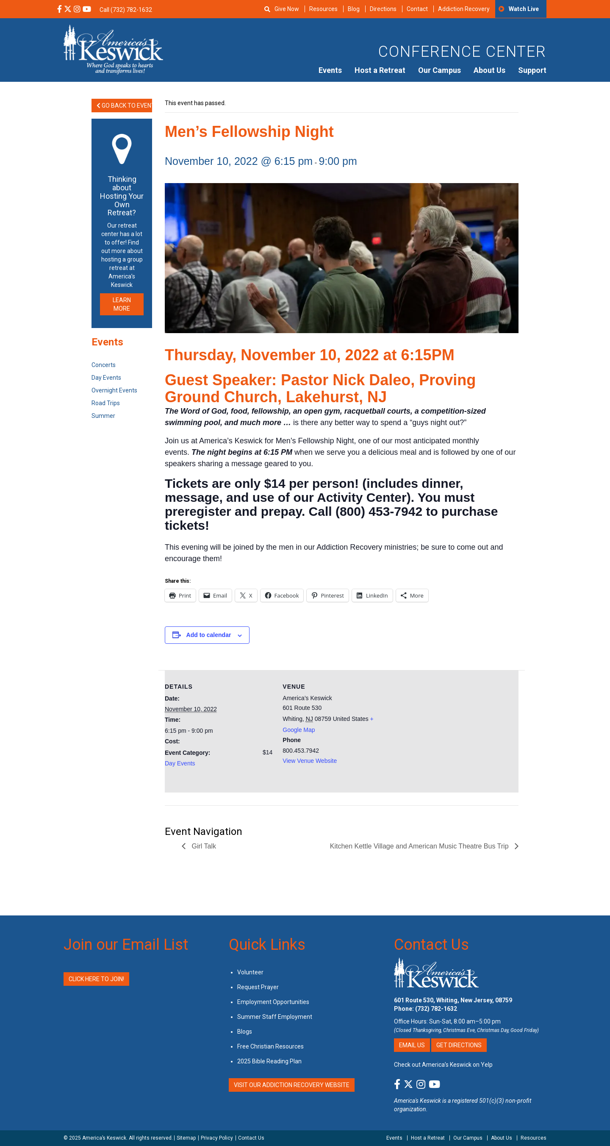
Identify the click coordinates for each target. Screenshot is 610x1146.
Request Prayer (258, 987)
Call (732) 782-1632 (126, 9)
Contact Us (431, 945)
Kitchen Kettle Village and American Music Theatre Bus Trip (420, 846)
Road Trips (106, 403)
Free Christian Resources (270, 1046)
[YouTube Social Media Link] (87, 9)
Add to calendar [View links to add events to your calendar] (208, 634)
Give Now (286, 9)
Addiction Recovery (464, 9)
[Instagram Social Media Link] (77, 9)
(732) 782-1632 (436, 1008)
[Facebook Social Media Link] (59, 9)
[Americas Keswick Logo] (113, 48)
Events (330, 70)
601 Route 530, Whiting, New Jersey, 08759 (453, 1000)
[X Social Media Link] (68, 9)
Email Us (412, 1045)
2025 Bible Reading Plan (269, 1061)
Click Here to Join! (96, 979)
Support (532, 70)
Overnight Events (114, 390)
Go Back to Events (124, 105)
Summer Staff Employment (274, 1016)
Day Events (180, 763)
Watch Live (524, 9)
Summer (103, 415)
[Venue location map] (445, 728)
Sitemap (186, 1138)
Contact (417, 9)
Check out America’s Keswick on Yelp (443, 1064)
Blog (354, 9)
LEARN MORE (122, 304)
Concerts (104, 365)
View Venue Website (310, 760)
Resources (323, 9)
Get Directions (459, 1045)
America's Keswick (417, 1100)
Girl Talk (203, 846)
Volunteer (250, 972)
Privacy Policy (217, 1138)
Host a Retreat (380, 70)
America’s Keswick (104, 1138)
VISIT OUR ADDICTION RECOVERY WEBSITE (291, 1085)
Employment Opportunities (273, 1002)
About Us (489, 70)
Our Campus (439, 70)
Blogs (244, 1031)
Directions (383, 9)
